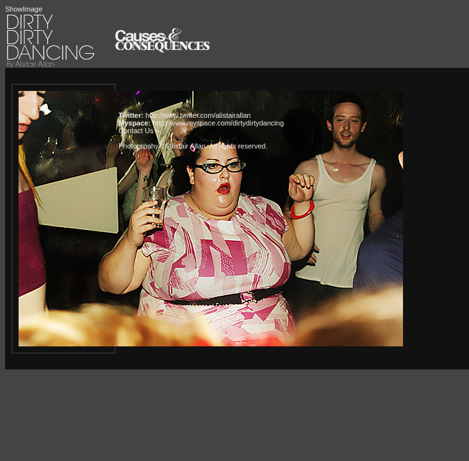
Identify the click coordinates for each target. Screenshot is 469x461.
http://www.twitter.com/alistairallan (198, 115)
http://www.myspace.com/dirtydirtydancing (218, 123)
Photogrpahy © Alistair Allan (162, 146)
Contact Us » (139, 130)
